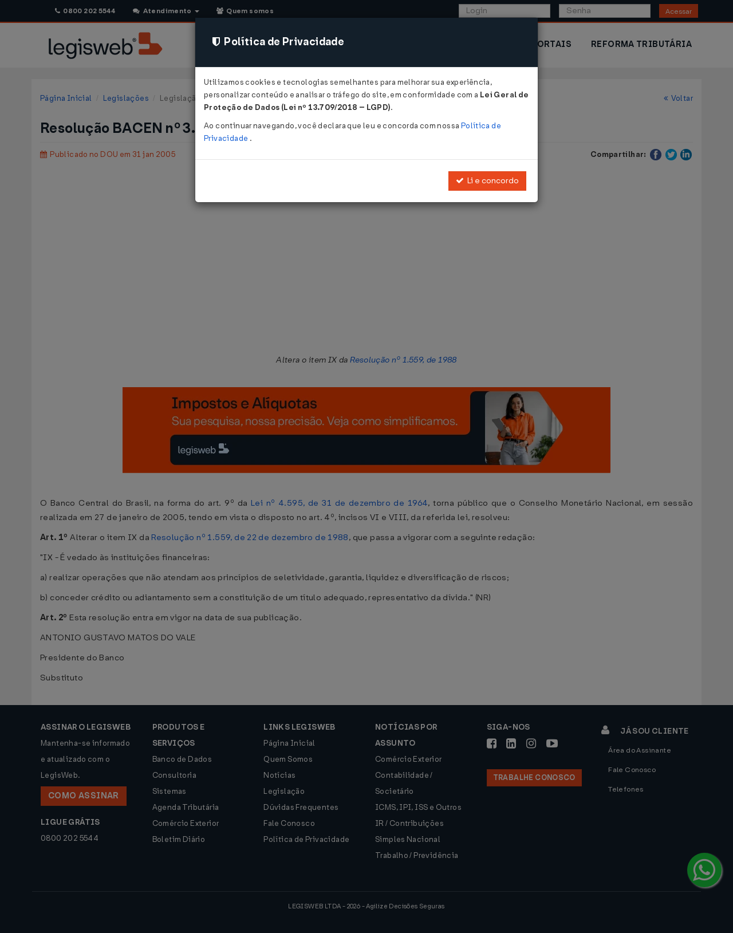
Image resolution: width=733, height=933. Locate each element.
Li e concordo (487, 180)
